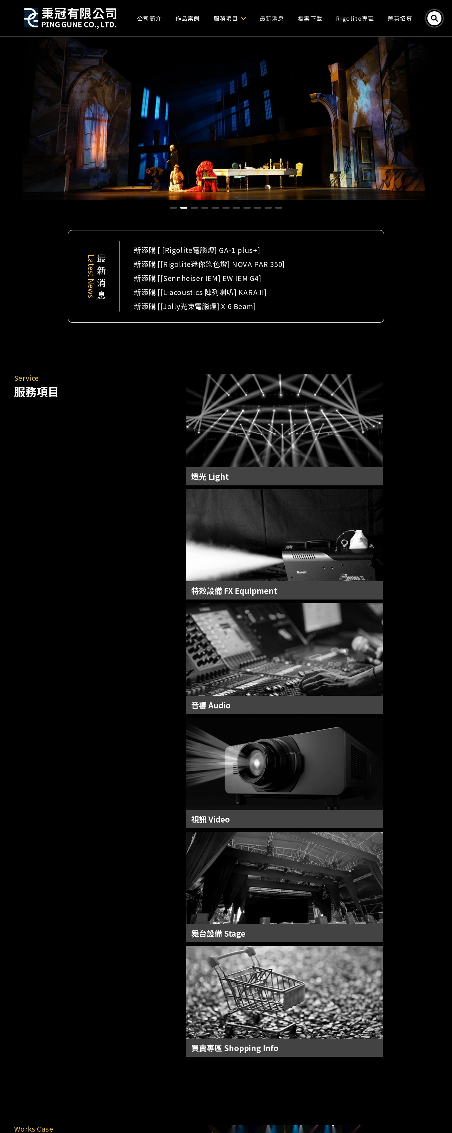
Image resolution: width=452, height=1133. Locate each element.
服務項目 (247, 18)
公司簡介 (166, 18)
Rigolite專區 (373, 18)
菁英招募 (417, 18)
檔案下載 (327, 18)
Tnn (265, 1111)
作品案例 (205, 18)
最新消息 (289, 18)
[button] (173, 208)
